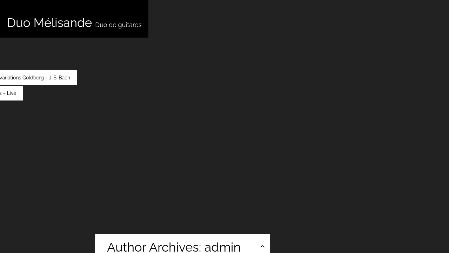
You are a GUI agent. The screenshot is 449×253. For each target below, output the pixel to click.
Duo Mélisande (74, 22)
